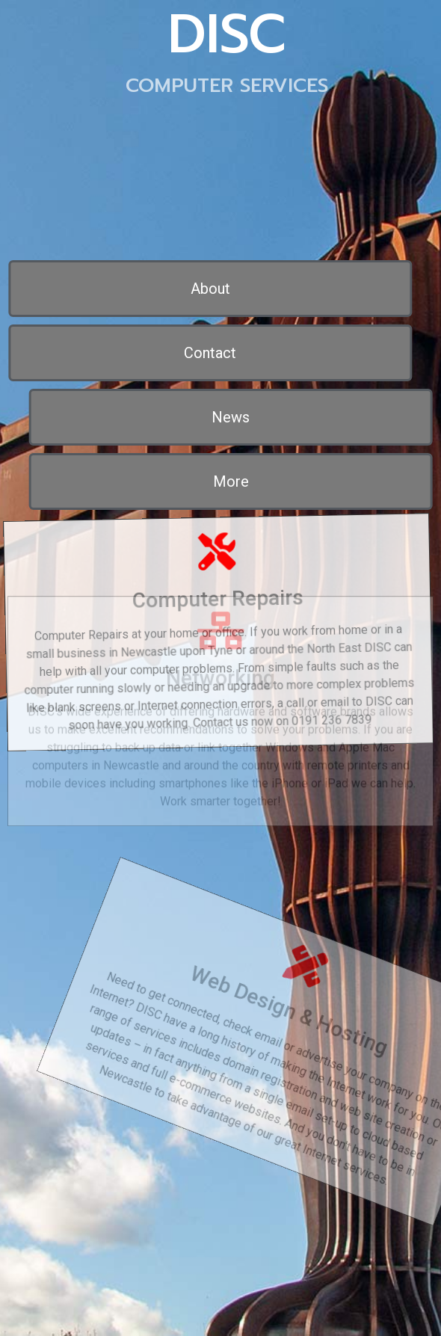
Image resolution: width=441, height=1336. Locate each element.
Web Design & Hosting (319, 992)
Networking (220, 648)
